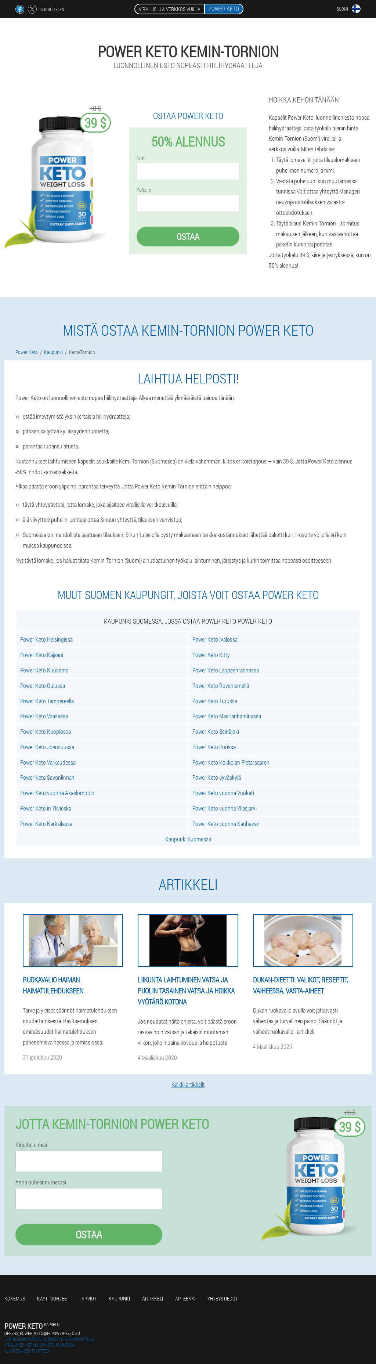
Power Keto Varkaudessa (48, 762)
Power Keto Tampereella (47, 701)
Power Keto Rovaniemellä (220, 685)
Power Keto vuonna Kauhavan (226, 823)
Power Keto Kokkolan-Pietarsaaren (231, 762)
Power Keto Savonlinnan (47, 777)
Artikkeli (152, 1298)
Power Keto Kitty (211, 654)
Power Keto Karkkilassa (46, 823)
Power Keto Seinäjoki (215, 731)
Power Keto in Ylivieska (45, 808)
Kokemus (14, 1298)
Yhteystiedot (222, 1298)
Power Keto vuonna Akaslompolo (57, 793)
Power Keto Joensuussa (47, 747)
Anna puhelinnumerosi (40, 1182)
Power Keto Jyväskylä (216, 777)
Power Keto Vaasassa (44, 716)
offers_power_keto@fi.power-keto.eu (42, 1333)
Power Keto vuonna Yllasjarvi (224, 808)
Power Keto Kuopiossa (45, 731)
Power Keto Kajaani (41, 654)
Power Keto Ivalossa (215, 639)
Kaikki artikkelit (188, 1084)
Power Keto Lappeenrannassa (225, 670)
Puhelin (144, 189)
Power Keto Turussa (214, 701)
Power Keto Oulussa (42, 685)
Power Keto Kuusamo (44, 670)
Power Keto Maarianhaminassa (226, 716)
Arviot (89, 1298)
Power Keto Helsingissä (46, 639)
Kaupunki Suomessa (188, 839)
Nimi (141, 157)
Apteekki (185, 1298)
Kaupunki (119, 1298)
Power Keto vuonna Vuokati (223, 793)
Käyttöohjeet (53, 1298)
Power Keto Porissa (214, 747)
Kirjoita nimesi (31, 1145)
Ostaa (188, 236)
